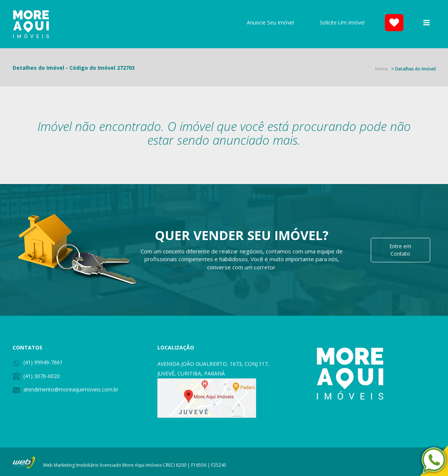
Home (381, 69)
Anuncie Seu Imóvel (270, 22)
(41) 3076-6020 (41, 376)
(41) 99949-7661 (43, 362)
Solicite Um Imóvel (342, 22)
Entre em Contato (400, 250)
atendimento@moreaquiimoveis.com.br (70, 389)
